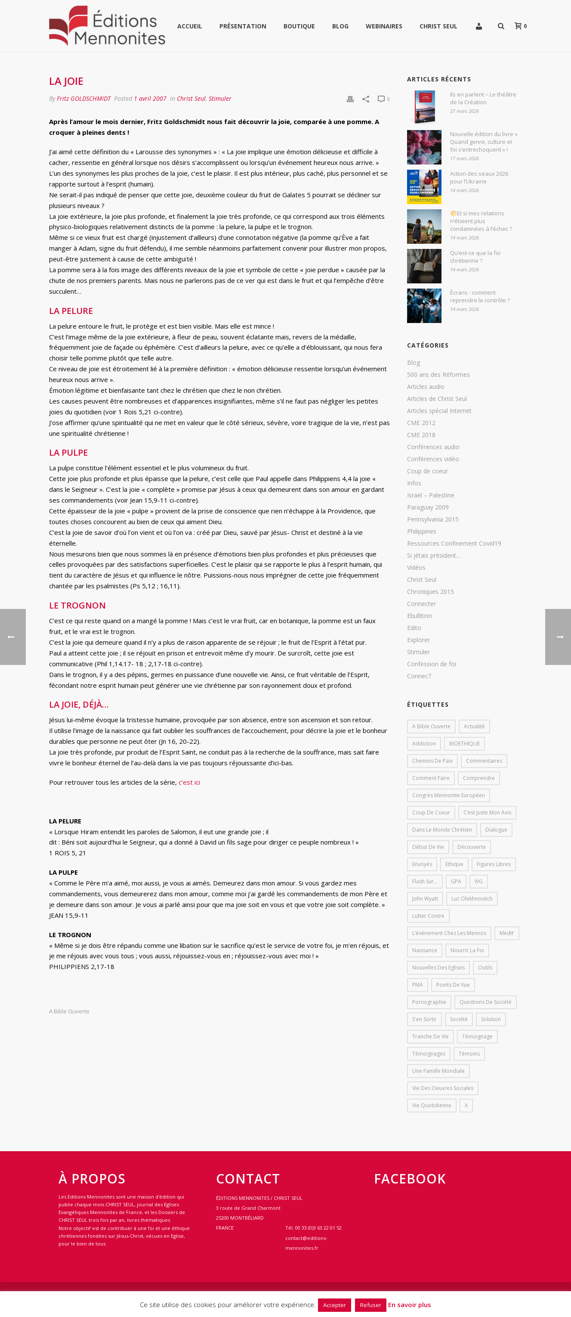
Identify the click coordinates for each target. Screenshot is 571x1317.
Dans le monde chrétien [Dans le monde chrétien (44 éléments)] (442, 829)
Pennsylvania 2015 (433, 519)
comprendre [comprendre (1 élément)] (479, 778)
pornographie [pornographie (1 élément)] (429, 1002)
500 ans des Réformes (438, 375)
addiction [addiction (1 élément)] (424, 743)
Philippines (421, 531)
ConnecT (419, 676)
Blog (340, 26)
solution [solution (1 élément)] (491, 1019)
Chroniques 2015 (430, 592)
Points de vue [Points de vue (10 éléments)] (453, 984)
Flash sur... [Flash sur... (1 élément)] (425, 881)
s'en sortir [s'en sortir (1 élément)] (424, 1019)
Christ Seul (438, 26)
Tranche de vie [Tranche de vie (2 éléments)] (430, 1036)
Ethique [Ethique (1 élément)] (454, 864)
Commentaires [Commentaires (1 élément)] (484, 760)
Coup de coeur (427, 471)
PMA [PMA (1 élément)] (417, 984)
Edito (414, 628)
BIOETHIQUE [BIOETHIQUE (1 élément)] (464, 743)
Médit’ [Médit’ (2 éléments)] (507, 933)
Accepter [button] (334, 1305)
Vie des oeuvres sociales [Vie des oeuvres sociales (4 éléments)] (442, 1088)
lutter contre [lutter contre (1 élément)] (428, 915)
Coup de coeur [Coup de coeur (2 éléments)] (431, 812)
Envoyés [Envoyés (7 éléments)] (422, 864)
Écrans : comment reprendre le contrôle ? (480, 296)
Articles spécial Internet (439, 411)
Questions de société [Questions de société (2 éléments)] (486, 1002)
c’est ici (189, 782)
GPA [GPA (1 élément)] (456, 881)
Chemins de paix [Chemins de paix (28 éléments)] (432, 760)
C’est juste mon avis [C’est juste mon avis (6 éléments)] (487, 812)
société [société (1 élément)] (459, 1019)
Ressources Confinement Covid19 (454, 543)
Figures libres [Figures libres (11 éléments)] (494, 864)
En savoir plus (409, 1304)
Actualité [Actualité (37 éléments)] (474, 726)
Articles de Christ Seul (437, 399)
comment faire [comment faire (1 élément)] (431, 778)
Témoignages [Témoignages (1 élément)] (428, 1053)
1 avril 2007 (150, 98)
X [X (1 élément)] (466, 1105)
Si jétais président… (434, 555)
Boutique (299, 26)
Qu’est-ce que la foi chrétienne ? (475, 256)
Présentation (242, 26)
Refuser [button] (370, 1305)
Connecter (421, 604)
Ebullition (419, 616)
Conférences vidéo (433, 459)
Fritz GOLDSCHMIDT (84, 98)
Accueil (189, 26)
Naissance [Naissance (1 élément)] (424, 950)
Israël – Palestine (430, 495)
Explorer (418, 640)
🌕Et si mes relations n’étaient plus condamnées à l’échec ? (481, 221)
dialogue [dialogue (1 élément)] (496, 829)
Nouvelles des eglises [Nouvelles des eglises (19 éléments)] (438, 967)
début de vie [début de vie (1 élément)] (428, 847)
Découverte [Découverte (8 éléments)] (471, 847)
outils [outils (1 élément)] (485, 967)
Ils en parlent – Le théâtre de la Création (483, 98)
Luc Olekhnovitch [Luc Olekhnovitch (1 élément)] (472, 898)
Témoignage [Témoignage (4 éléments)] (477, 1036)
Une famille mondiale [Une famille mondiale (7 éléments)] (438, 1071)
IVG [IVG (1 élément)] (479, 881)
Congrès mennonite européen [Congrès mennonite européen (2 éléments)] (448, 795)
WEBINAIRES (384, 26)
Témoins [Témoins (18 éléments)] (469, 1053)
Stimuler (220, 98)
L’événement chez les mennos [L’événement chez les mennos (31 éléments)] (449, 933)
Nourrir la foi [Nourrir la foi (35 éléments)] (467, 950)
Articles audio (425, 387)
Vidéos (416, 568)
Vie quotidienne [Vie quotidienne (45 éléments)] (431, 1105)
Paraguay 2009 (428, 507)
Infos (414, 483)
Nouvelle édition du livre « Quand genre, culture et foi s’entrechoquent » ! (484, 141)
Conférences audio (433, 447)
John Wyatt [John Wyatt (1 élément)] (425, 898)
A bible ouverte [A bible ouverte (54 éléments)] (431, 726)
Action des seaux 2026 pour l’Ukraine (479, 177)
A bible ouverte (69, 1011)
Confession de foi (431, 664)
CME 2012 (421, 423)
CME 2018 (421, 435)
